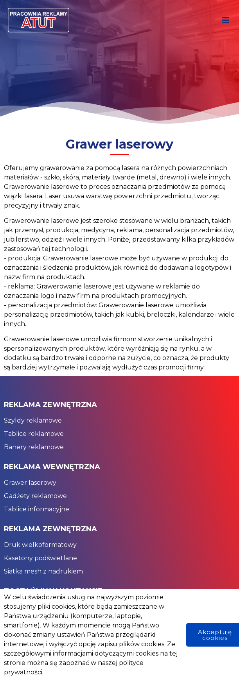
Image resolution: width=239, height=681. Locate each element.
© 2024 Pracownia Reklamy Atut (58, 670)
